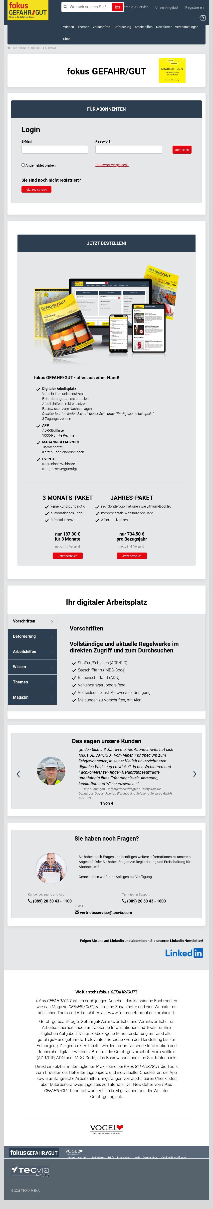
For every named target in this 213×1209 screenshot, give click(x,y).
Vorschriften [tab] (24, 621)
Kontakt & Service (134, 7)
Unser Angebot (166, 7)
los (117, 7)
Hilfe (111, 1157)
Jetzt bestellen (67, 556)
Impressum (124, 1157)
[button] (25, 776)
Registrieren (194, 7)
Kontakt (82, 1157)
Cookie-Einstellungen (174, 1157)
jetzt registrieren (36, 189)
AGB (137, 1157)
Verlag (71, 1157)
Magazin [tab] (20, 697)
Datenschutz (150, 1157)
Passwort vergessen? (112, 165)
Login (30, 129)
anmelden (182, 150)
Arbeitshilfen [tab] (24, 651)
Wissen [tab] (19, 666)
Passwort (102, 141)
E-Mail (26, 141)
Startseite (19, 48)
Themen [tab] (20, 682)
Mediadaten (97, 1157)
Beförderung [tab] (24, 636)
